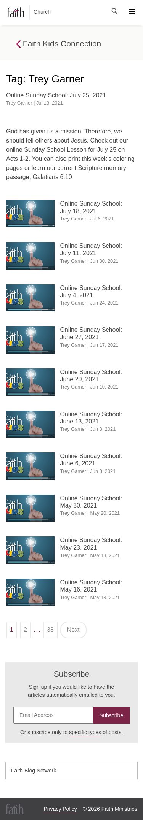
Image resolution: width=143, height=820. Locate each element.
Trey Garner (19, 103)
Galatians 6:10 (52, 177)
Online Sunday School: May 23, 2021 (91, 543)
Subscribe (111, 715)
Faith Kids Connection (58, 44)
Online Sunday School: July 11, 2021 (91, 249)
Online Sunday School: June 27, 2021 (91, 333)
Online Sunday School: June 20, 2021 (91, 375)
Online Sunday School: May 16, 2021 (91, 586)
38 (50, 629)
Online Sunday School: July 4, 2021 (91, 291)
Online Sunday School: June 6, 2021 (91, 459)
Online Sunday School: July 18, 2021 (91, 207)
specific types (85, 732)
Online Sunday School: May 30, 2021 (91, 502)
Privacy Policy (60, 809)
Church (29, 12)
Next (73, 629)
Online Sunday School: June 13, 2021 (91, 418)
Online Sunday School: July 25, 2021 (56, 95)
